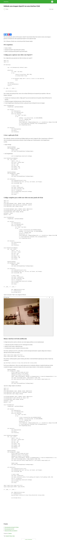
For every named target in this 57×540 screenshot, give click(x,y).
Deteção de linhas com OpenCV (11, 530)
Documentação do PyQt (9, 528)
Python (10, 535)
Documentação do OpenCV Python (12, 527)
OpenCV (7, 535)
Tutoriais (10, 533)
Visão (13, 535)
